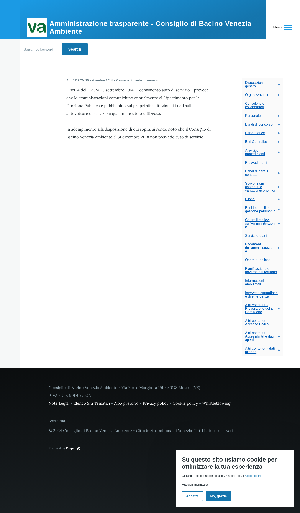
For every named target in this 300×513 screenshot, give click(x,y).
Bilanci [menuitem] (261, 200)
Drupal (70, 448)
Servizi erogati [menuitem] (256, 235)
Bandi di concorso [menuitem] (261, 125)
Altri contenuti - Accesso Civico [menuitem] (257, 322)
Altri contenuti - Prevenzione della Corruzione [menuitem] (261, 309)
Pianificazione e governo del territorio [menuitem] (261, 270)
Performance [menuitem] (261, 134)
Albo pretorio (126, 403)
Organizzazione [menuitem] (261, 96)
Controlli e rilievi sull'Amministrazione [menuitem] (261, 224)
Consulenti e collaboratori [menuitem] (254, 105)
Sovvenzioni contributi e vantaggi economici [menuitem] (261, 188)
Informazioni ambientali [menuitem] (254, 282)
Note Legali (59, 403)
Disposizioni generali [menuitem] (261, 86)
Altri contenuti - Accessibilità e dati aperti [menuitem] (261, 337)
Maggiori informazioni (195, 484)
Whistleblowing (216, 403)
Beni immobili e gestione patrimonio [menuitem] (261, 211)
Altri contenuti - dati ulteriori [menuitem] (261, 351)
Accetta (192, 496)
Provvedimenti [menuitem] (256, 162)
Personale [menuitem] (261, 117)
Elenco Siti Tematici (92, 403)
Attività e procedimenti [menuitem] (261, 153)
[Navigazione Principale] (281, 27)
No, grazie (218, 496)
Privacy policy (156, 403)
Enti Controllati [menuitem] (261, 143)
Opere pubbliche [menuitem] (257, 260)
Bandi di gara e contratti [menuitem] (261, 174)
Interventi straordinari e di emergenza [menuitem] (261, 294)
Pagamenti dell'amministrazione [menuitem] (261, 249)
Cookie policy (185, 403)
